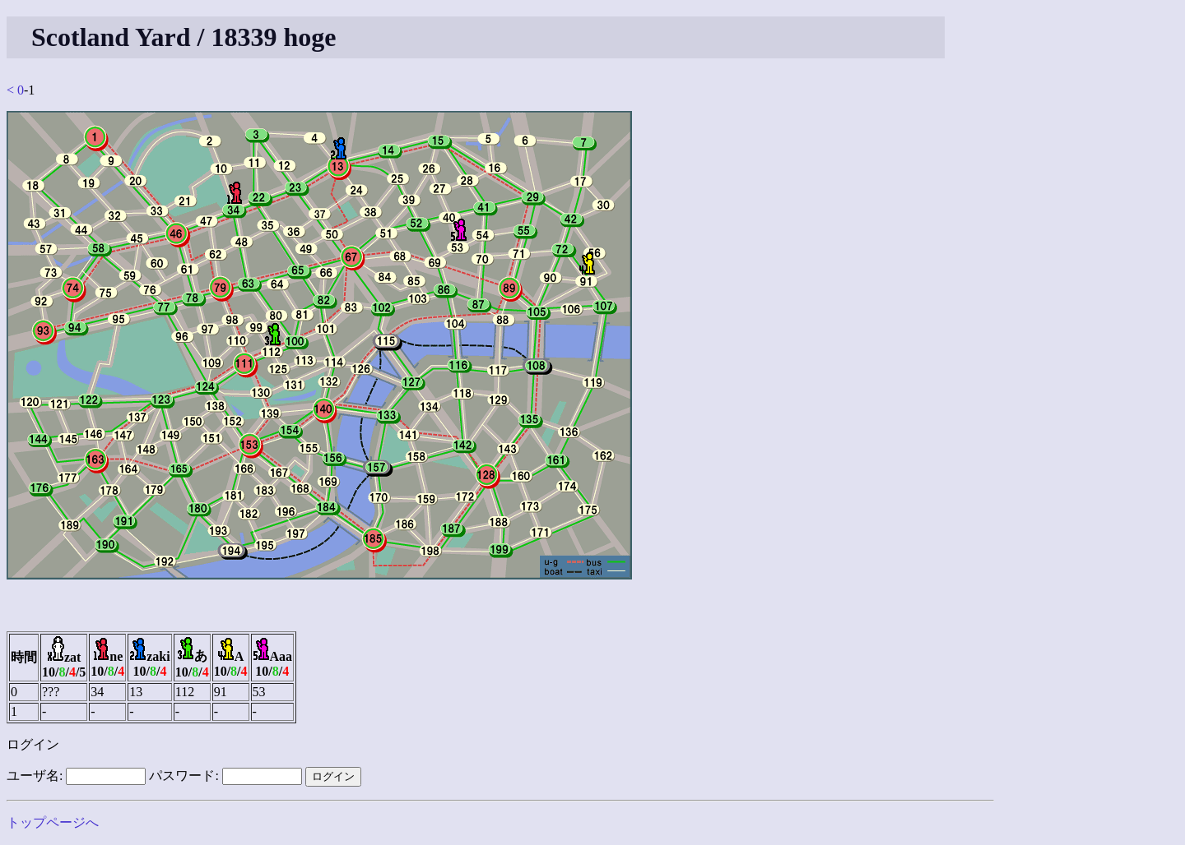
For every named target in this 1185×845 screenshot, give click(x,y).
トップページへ (53, 822)
